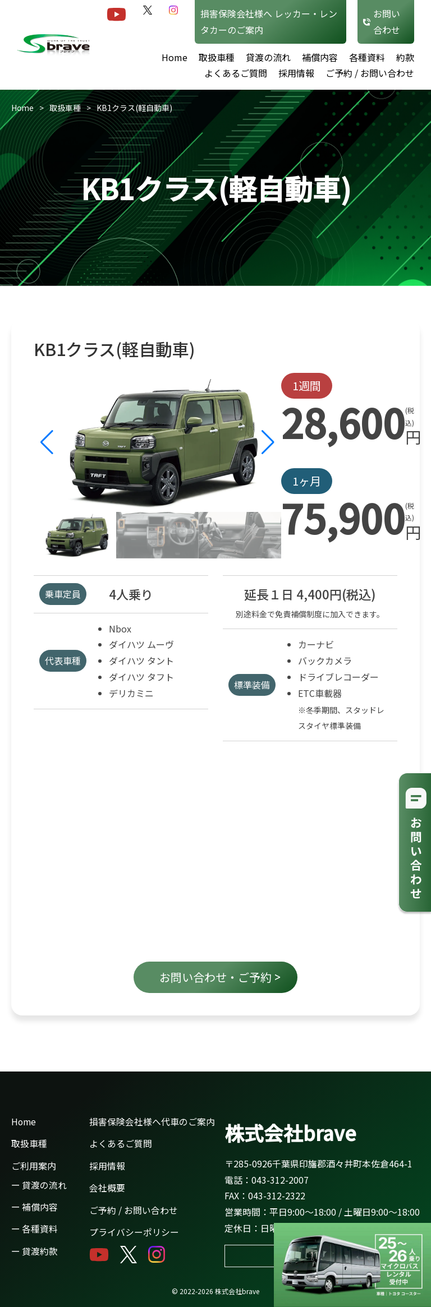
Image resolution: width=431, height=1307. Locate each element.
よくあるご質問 (235, 73)
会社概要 (107, 1186)
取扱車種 (217, 57)
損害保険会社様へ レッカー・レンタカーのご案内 (268, 21)
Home (174, 57)
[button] (268, 442)
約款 (405, 57)
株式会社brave (290, 1130)
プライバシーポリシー (134, 1230)
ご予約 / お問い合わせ (369, 73)
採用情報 (296, 73)
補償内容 (320, 57)
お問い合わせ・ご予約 (220, 977)
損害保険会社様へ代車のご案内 (152, 1121)
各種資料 (367, 57)
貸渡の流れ (268, 57)
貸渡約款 (40, 1249)
